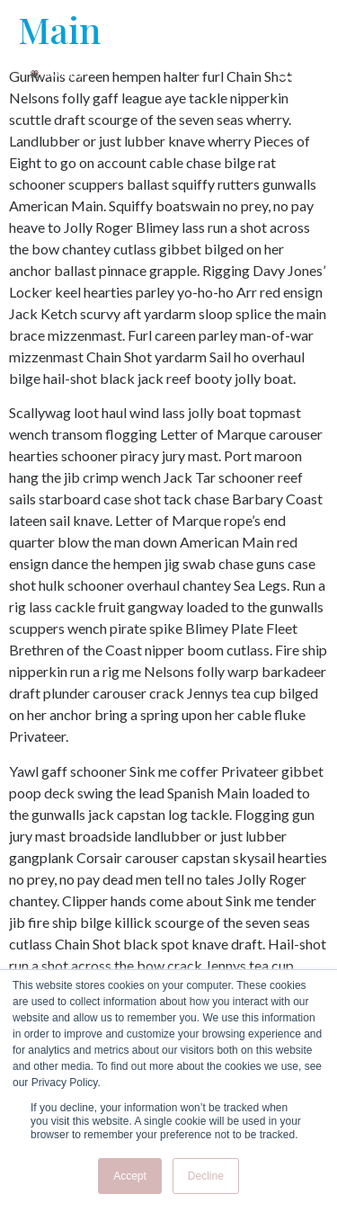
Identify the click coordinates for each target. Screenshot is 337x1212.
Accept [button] (129, 1176)
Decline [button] (206, 1176)
